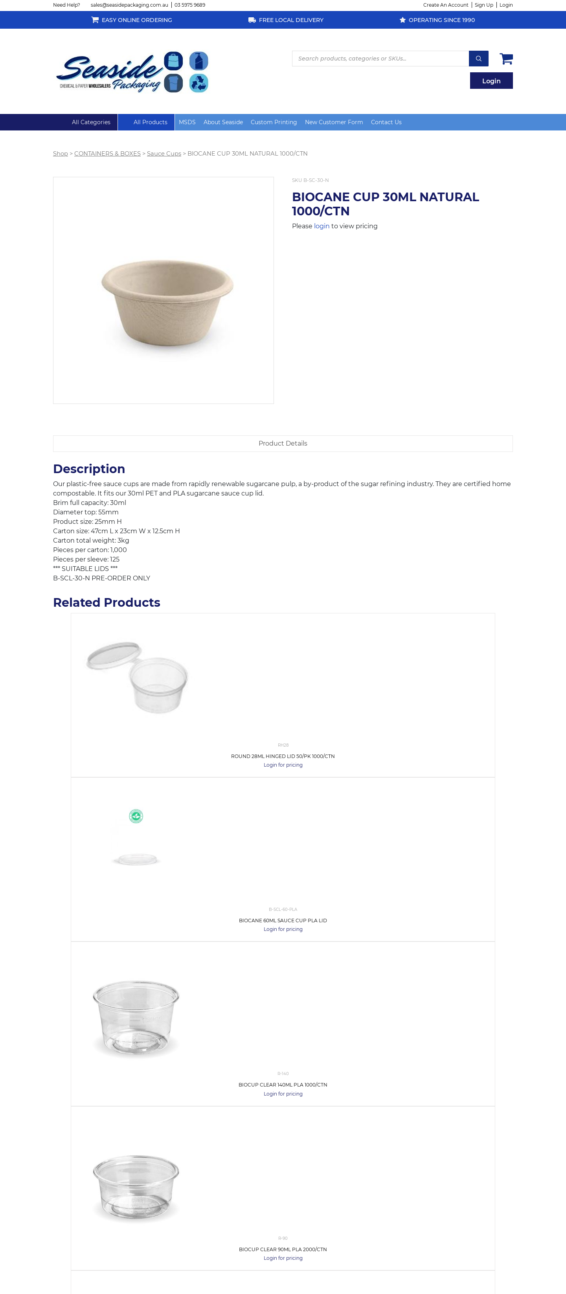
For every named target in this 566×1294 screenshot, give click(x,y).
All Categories (91, 122)
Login (506, 5)
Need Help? (66, 5)
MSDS (187, 122)
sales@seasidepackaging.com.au (129, 5)
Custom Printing (274, 122)
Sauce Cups (164, 153)
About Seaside (223, 122)
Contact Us (386, 122)
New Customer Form (334, 122)
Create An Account (446, 5)
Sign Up (484, 5)
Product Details (283, 443)
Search (479, 58)
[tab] (283, 443)
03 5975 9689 (190, 5)
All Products (150, 122)
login (322, 226)
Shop (60, 153)
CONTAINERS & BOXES (107, 153)
